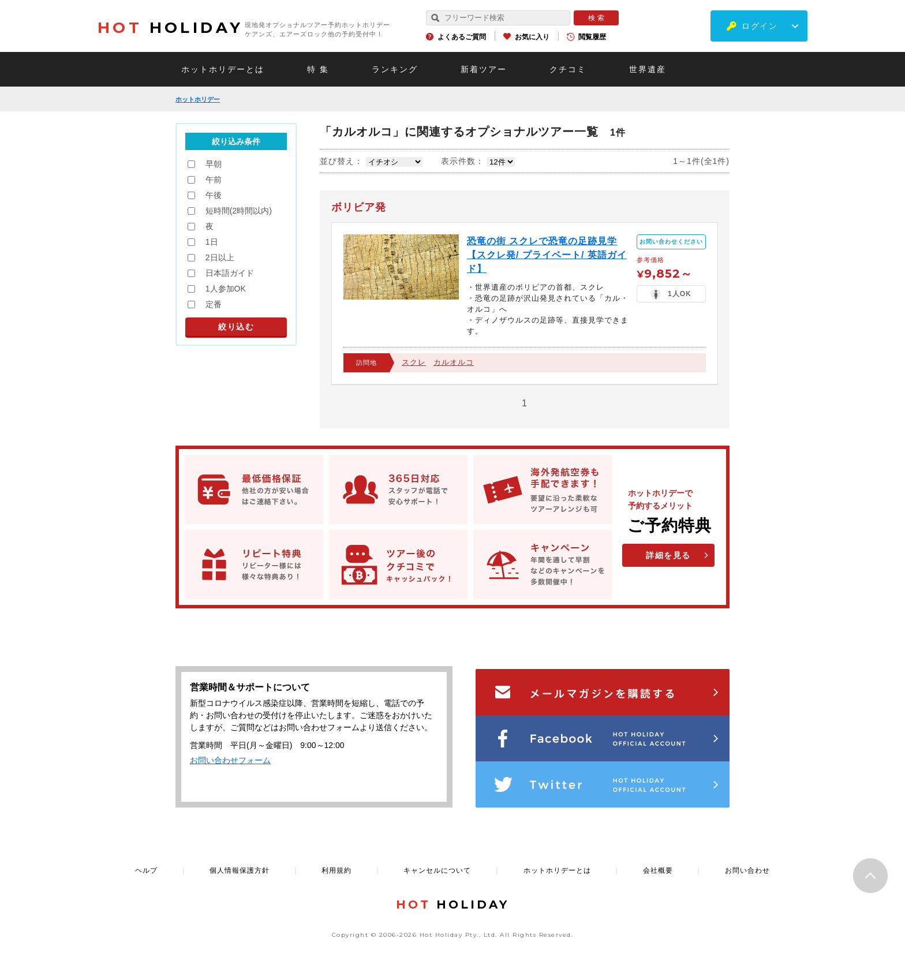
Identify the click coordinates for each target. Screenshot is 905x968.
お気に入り (532, 37)
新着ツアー (484, 69)
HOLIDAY (170, 27)
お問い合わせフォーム (230, 760)
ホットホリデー (197, 99)
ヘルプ (146, 870)
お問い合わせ (747, 870)
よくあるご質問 (461, 37)
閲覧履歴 (592, 37)
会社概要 (658, 870)
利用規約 (336, 870)
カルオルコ (453, 362)
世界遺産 (647, 69)
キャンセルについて (437, 870)
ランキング (395, 69)
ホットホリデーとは (222, 69)
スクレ (414, 362)
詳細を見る (668, 555)
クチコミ (567, 69)
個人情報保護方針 (240, 870)
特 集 (318, 69)
